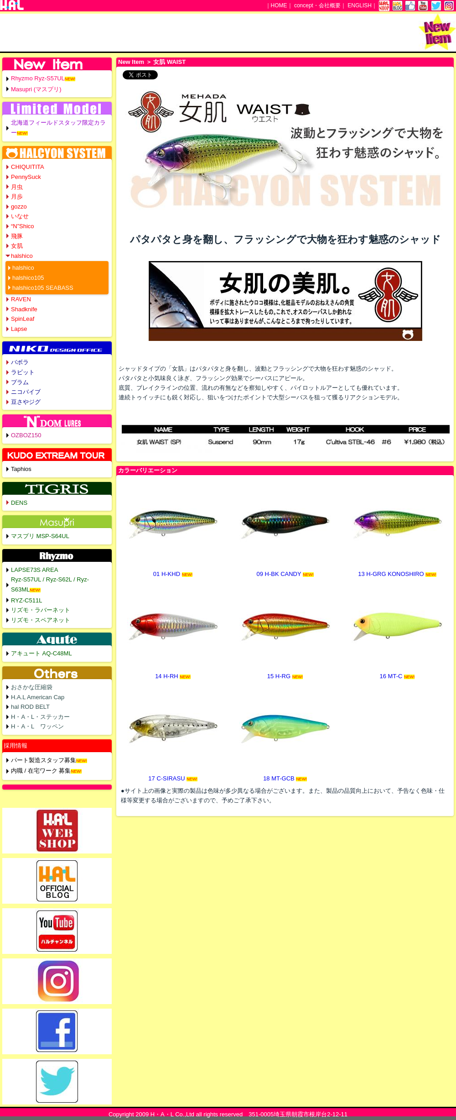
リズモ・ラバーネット (40, 610)
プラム (20, 382)
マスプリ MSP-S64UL (40, 536)
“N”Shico (22, 226)
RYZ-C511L (26, 600)
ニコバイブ (26, 391)
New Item (131, 61)
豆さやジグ (26, 401)
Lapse (19, 328)
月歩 (17, 196)
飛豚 (17, 236)
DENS (19, 502)
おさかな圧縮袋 (31, 687)
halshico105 (28, 277)
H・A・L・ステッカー (40, 716)
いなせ (20, 216)
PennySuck (26, 176)
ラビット (23, 372)
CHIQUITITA (27, 166)
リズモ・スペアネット (40, 620)
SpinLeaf (22, 318)
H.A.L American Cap (37, 697)
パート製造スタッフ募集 (43, 760)
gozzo (19, 206)
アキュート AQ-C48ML (41, 653)
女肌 (17, 245)
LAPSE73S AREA (34, 569)
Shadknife (24, 309)
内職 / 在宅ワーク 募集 (41, 770)
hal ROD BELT (30, 706)
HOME (279, 5)
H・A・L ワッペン (37, 726)
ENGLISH (359, 5)
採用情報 (15, 745)
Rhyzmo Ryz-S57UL (38, 78)
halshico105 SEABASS (42, 287)
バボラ (20, 362)
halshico (22, 255)
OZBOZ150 (26, 435)
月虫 (17, 186)
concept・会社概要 (317, 5)
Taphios (21, 469)
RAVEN (21, 299)
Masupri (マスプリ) (36, 89)
